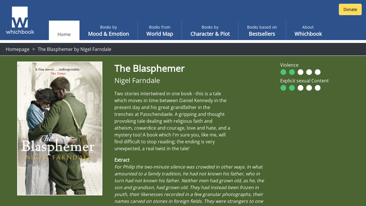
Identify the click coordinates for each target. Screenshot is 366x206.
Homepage (17, 49)
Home (64, 34)
